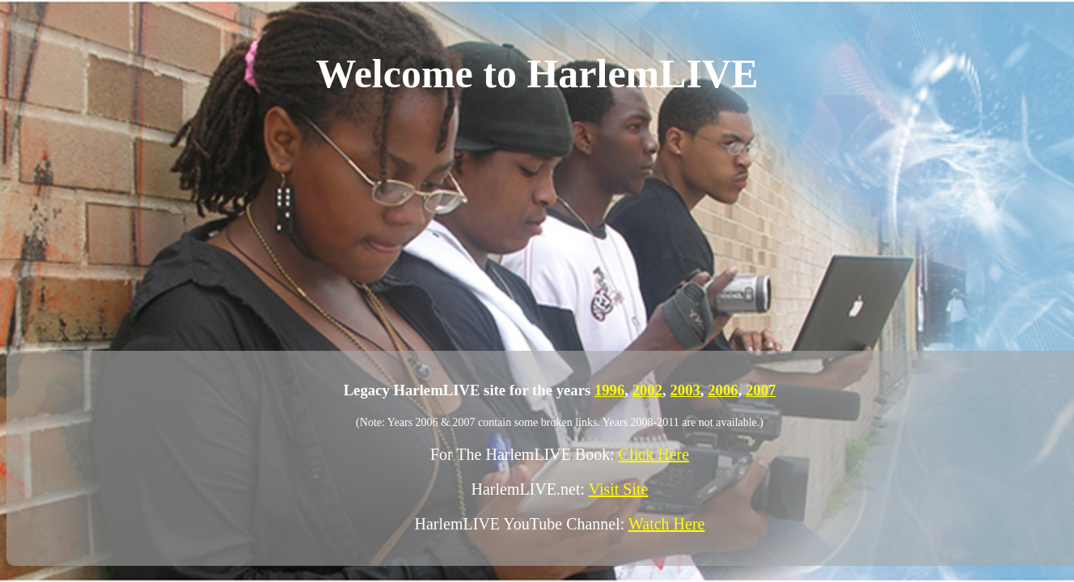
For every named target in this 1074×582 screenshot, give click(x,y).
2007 (761, 390)
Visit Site (619, 489)
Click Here (654, 454)
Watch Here (666, 524)
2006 (723, 390)
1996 (609, 390)
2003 (685, 390)
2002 (647, 390)
